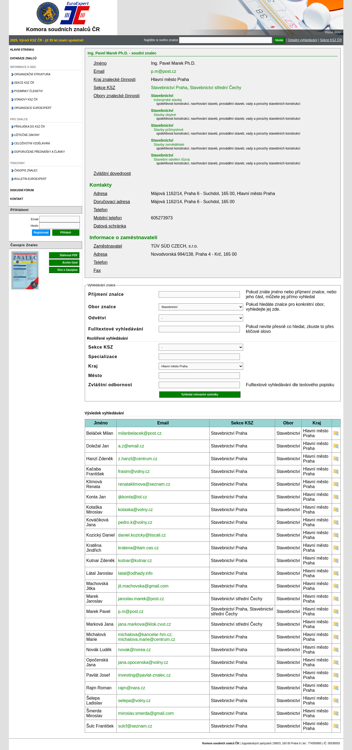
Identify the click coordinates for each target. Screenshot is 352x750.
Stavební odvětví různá (172, 159)
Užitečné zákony (27, 135)
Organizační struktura (32, 74)
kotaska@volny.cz (135, 509)
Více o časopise (67, 269)
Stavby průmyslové (169, 130)
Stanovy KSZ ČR (26, 99)
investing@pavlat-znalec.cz (144, 675)
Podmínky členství (28, 91)
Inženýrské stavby (168, 100)
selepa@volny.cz (134, 700)
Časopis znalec (26, 170)
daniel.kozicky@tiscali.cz (142, 535)
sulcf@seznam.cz (135, 726)
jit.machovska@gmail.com (143, 586)
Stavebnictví (162, 95)
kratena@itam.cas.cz (138, 548)
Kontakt (16, 198)
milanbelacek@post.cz (139, 433)
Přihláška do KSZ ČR (29, 126)
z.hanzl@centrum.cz (137, 458)
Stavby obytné (165, 115)
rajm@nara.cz (131, 688)
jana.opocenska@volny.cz (143, 662)
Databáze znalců (23, 58)
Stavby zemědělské (169, 144)
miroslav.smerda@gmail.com (146, 713)
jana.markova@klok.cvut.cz (144, 624)
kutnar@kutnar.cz (135, 560)
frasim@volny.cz (133, 471)
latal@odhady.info (135, 573)
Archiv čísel (69, 262)
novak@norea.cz (134, 649)
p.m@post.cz (164, 71)
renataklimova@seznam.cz (144, 484)
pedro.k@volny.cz (135, 522)
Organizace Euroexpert (33, 107)
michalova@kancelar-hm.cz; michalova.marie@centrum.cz (146, 637)
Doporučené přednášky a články (39, 151)
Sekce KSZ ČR (331, 40)
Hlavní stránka (22, 49)
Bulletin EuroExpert (30, 178)
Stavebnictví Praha (169, 87)
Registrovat (41, 232)
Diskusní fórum (22, 190)
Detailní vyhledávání (302, 40)
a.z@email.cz (131, 446)
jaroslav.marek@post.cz (141, 598)
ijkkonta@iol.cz (132, 497)
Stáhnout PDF (68, 255)
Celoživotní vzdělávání (32, 143)
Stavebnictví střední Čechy (215, 87)
